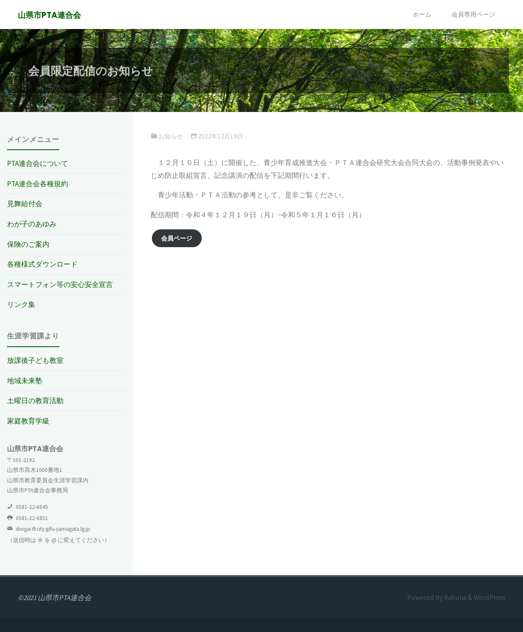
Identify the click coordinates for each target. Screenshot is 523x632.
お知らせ (170, 136)
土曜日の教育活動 (35, 400)
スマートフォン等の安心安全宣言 (60, 284)
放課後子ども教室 (35, 360)
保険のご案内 (28, 244)
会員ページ (176, 238)
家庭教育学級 (28, 420)
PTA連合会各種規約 (37, 183)
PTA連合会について (37, 163)
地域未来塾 (24, 380)
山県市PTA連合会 (49, 15)
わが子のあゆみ (31, 223)
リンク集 (21, 304)
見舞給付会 (24, 203)
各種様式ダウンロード (42, 264)
